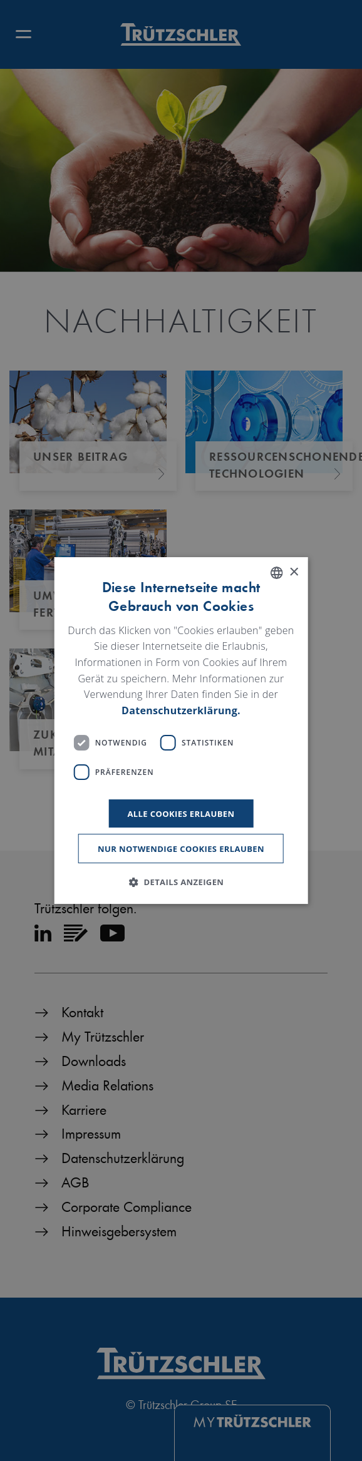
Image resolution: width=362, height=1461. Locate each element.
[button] (181, 882)
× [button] (293, 572)
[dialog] (181, 730)
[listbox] (276, 572)
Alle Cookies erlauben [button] (180, 813)
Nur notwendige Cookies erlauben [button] (181, 848)
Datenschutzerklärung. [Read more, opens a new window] (181, 710)
